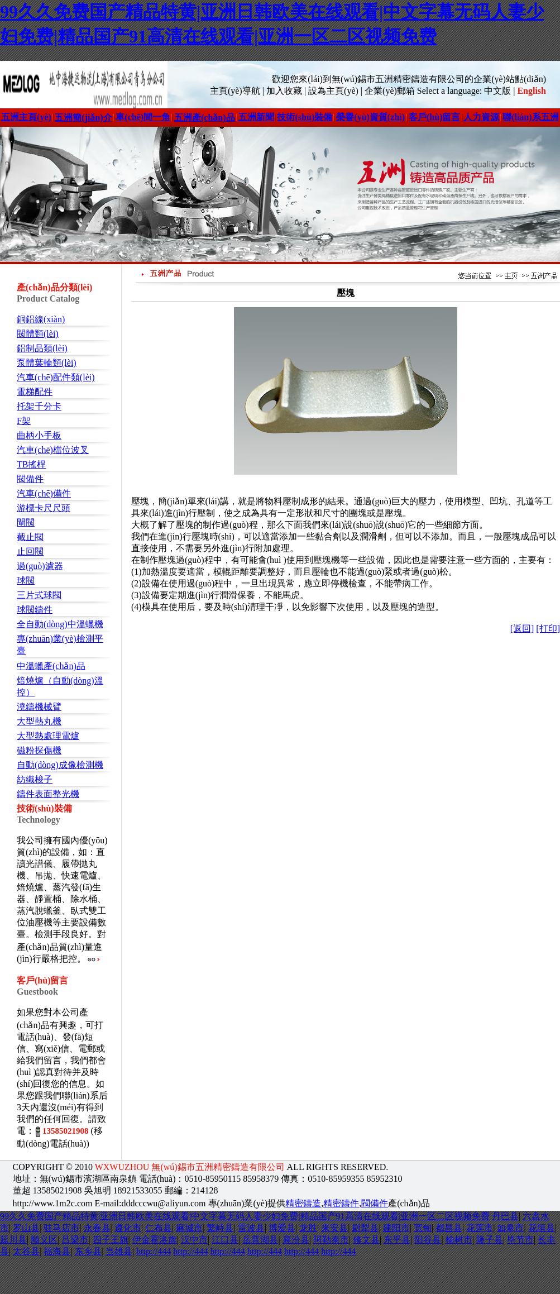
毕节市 (520, 1239)
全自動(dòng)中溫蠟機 (60, 624)
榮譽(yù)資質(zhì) (370, 117)
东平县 (397, 1239)
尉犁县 (365, 1228)
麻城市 (189, 1228)
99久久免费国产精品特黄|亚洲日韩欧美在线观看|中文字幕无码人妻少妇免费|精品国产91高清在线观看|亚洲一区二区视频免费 (245, 1216)
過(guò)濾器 (40, 566)
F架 (24, 421)
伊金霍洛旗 (154, 1239)
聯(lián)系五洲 (530, 117)
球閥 (26, 580)
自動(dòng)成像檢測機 (60, 765)
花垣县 (541, 1228)
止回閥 (30, 551)
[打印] (548, 628)
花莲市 (479, 1228)
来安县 (334, 1228)
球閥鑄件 (34, 609)
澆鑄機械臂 (39, 707)
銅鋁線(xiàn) (41, 319)
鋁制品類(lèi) (42, 348)
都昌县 (448, 1228)
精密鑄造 (303, 1203)
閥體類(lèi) (38, 333)
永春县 (97, 1228)
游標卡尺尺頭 (43, 508)
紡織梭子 (34, 779)
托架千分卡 (39, 406)
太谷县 (26, 1251)
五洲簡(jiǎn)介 (83, 117)
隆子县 (489, 1239)
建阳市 (396, 1228)
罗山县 (26, 1228)
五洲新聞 (256, 117)
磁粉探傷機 (39, 750)
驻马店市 (61, 1228)
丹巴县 (505, 1216)
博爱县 (282, 1228)
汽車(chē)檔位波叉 (53, 450)
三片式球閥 (39, 595)
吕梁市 (74, 1239)
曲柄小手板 (39, 435)
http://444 (153, 1251)
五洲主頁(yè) (26, 117)
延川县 (13, 1239)
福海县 (57, 1251)
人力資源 (481, 117)
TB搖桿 (31, 464)
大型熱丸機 (39, 721)
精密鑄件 (341, 1203)
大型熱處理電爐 (48, 736)
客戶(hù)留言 (434, 117)
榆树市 (459, 1239)
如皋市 (510, 1228)
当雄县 (119, 1251)
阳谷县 (427, 1239)
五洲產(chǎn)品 (204, 117)
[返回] (522, 628)
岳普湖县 (260, 1239)
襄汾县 (296, 1239)
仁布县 (158, 1228)
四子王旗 (110, 1239)
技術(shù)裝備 (304, 117)
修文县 (366, 1239)
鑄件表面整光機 (48, 794)
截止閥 (30, 537)
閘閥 (26, 522)
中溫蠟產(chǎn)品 (51, 666)
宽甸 (423, 1228)
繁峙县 (220, 1228)
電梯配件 (34, 392)
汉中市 (194, 1239)
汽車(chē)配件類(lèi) (56, 377)
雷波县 (251, 1228)
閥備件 (30, 479)
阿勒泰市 (331, 1239)
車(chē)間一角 (143, 117)
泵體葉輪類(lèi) (46, 362)
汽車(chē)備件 (44, 493)
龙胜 (308, 1228)
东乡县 (88, 1251)
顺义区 (44, 1239)
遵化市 (127, 1228)
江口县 (225, 1239)
